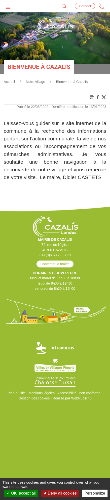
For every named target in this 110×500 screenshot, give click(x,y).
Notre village (35, 82)
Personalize (94, 493)
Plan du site (16, 393)
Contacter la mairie (55, 264)
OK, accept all (21, 493)
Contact (85, 6)
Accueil (9, 82)
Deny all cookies (60, 493)
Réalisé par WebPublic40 (72, 398)
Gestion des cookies (34, 398)
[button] (8, 6)
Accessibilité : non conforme (79, 393)
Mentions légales (42, 393)
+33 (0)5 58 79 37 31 (55, 255)
